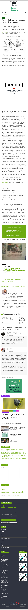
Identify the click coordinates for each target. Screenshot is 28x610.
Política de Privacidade (5, 538)
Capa (14, 410)
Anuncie (2, 531)
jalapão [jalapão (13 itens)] (5, 565)
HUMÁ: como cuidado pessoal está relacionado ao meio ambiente (15, 434)
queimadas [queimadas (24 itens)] (6, 577)
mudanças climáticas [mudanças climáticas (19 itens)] (3, 572)
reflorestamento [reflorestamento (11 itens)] (3, 581)
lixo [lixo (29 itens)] (7, 565)
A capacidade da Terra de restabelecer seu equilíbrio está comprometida (12, 280)
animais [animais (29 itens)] (3, 557)
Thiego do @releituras (12, 332)
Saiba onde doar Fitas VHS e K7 (14, 495)
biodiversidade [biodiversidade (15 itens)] (3, 558)
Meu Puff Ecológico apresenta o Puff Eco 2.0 (22, 318)
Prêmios (2, 540)
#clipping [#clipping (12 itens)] (2, 554)
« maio (2, 481)
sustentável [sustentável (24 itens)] (3, 589)
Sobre (2, 545)
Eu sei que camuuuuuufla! (5, 318)
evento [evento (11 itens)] (6, 564)
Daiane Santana (13, 23)
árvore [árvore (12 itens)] (2, 597)
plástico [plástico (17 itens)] (2, 574)
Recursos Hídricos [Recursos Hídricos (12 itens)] (3, 580)
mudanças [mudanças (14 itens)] (6, 570)
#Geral (4, 17)
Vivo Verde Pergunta (5, 547)
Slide (17, 410)
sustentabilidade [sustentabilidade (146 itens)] (5, 586)
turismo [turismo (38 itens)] (3, 593)
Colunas (2, 533)
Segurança (3, 543)
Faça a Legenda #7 (13, 317)
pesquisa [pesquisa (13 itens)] (2, 573)
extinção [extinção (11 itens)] (2, 565)
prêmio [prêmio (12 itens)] (2, 577)
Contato (2, 534)
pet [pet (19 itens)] (5, 573)
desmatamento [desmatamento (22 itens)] (4, 560)
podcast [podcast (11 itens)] (5, 574)
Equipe (2, 536)
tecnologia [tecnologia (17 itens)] (3, 590)
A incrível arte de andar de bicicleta (12, 268)
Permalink (10, 335)
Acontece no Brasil (6, 410)
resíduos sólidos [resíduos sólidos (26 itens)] (4, 582)
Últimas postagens (6, 412)
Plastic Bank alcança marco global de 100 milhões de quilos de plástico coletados (17, 428)
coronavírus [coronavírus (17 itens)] (3, 559)
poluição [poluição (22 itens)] (3, 576)
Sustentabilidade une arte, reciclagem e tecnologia (14, 286)
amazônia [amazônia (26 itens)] (6, 554)
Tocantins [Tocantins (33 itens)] (3, 592)
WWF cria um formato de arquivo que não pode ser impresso (14, 271)
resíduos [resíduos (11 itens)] (7, 581)
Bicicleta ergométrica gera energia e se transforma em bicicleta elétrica (12, 273)
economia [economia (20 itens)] (3, 561)
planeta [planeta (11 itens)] (7, 573)
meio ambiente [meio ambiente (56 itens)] (4, 568)
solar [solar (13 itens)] (2, 583)
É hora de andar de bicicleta (10, 269)
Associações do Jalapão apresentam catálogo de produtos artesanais (16, 439)
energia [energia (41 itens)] (3, 563)
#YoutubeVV (3, 529)
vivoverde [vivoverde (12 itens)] (2, 596)
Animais (11, 410)
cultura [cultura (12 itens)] (7, 559)
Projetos (2, 542)
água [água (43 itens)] (5, 596)
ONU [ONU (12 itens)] (6, 572)
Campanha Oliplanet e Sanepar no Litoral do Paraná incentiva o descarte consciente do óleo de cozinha (13, 492)
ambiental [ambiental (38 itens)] (3, 555)
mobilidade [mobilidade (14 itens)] (3, 570)
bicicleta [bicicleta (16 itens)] (6, 557)
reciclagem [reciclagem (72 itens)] (4, 579)
